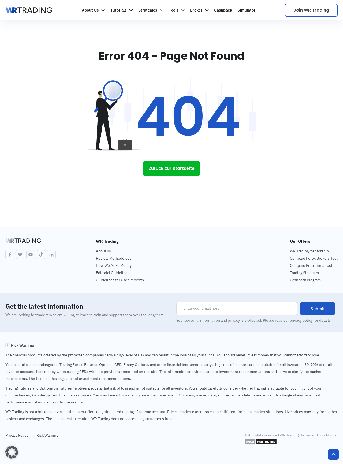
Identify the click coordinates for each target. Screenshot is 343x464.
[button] (12, 452)
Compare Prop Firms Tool (311, 265)
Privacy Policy (16, 435)
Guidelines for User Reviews (120, 280)
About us (103, 251)
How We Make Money (114, 265)
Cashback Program (305, 280)
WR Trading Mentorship (309, 251)
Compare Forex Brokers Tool (314, 258)
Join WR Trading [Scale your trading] (311, 10)
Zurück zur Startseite (171, 168)
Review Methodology (113, 258)
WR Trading (107, 241)
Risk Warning (47, 435)
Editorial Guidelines (112, 272)
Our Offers (300, 241)
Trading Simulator (304, 272)
